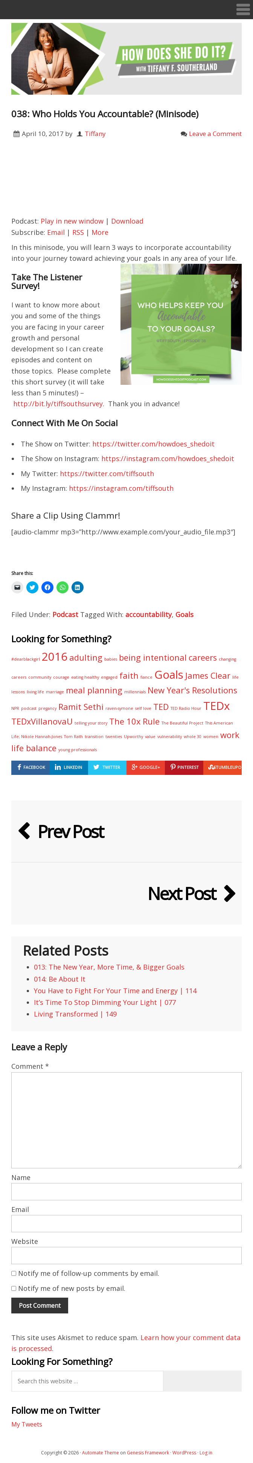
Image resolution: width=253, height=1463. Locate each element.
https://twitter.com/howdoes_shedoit (153, 443)
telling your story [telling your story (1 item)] (91, 723)
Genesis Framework (148, 1452)
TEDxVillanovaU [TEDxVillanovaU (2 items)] (42, 721)
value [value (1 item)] (150, 736)
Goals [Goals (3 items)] (168, 674)
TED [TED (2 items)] (161, 706)
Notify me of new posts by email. (71, 1288)
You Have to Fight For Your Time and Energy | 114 (115, 990)
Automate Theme (100, 1452)
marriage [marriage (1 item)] (55, 691)
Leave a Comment (215, 133)
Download (127, 220)
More (99, 232)
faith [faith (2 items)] (129, 675)
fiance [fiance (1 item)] (146, 677)
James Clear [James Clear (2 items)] (207, 675)
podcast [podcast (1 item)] (29, 708)
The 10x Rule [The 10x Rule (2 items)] (134, 721)
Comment (30, 1066)
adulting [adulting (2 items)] (85, 657)
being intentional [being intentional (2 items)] (153, 657)
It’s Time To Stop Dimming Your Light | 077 (105, 1002)
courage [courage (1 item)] (61, 677)
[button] (126, 9)
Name (20, 1177)
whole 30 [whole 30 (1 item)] (192, 736)
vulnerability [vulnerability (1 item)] (169, 736)
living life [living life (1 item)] (35, 691)
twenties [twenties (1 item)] (113, 736)
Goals (184, 614)
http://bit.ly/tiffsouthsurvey (58, 403)
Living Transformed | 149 (75, 1013)
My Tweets (26, 1424)
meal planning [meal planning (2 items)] (94, 690)
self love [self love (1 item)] (143, 708)
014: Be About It (59, 978)
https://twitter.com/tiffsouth (107, 473)
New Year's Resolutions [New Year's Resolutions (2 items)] (192, 690)
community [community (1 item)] (39, 677)
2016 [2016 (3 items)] (54, 656)
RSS (78, 232)
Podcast (65, 614)
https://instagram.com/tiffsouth (121, 488)
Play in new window (72, 220)
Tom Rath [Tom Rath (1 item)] (73, 736)
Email (56, 232)
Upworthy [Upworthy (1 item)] (133, 736)
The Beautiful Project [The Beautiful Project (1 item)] (182, 723)
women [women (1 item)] (210, 736)
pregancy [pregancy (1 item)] (47, 708)
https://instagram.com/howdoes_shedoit (167, 458)
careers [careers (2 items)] (203, 657)
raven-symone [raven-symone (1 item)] (119, 708)
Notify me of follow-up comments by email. (88, 1273)
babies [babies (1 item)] (110, 659)
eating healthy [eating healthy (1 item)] (85, 677)
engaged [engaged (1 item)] (109, 677)
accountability (148, 614)
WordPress (184, 1452)
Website (24, 1241)
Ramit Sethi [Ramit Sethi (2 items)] (81, 706)
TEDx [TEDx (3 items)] (216, 705)
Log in (206, 1452)
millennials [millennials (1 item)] (135, 691)
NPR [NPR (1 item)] (15, 708)
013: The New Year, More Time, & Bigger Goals (109, 966)
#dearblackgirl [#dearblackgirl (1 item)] (25, 659)
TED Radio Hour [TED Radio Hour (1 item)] (186, 708)
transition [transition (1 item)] (94, 736)
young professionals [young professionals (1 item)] (77, 749)
